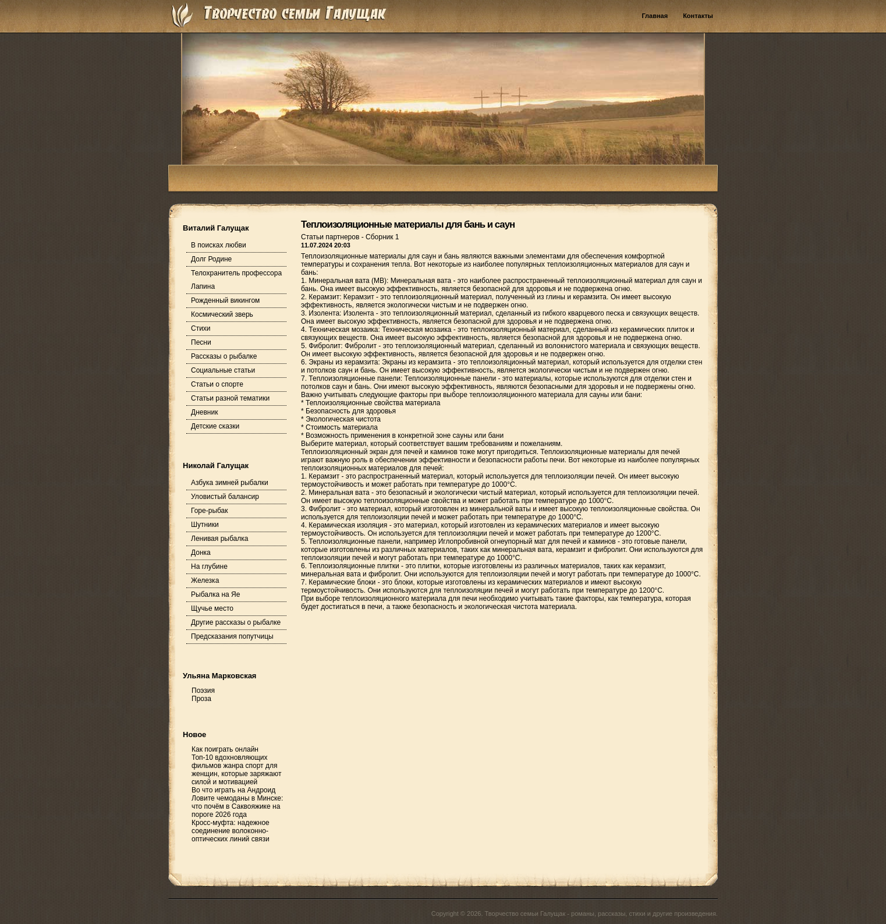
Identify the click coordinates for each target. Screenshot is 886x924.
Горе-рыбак (209, 511)
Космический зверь (222, 314)
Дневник (204, 412)
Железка (205, 580)
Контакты (698, 15)
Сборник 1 (382, 237)
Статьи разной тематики (230, 398)
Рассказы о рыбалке (224, 356)
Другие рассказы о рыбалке (236, 622)
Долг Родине (211, 259)
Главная (655, 15)
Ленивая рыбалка (219, 538)
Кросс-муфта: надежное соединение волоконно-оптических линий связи (231, 831)
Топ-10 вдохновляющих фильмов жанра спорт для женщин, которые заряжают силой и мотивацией (236, 769)
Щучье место (212, 608)
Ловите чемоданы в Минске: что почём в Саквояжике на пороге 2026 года (237, 806)
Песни (201, 342)
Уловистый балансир (225, 497)
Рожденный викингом (225, 300)
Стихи (201, 328)
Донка (201, 552)
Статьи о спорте (217, 384)
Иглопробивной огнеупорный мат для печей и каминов (527, 541)
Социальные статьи (223, 370)
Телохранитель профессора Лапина (236, 280)
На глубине (209, 566)
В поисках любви (218, 245)
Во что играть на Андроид (233, 790)
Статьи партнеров (331, 237)
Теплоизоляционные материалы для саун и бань (380, 256)
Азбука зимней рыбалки (229, 483)
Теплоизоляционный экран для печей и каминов (379, 452)
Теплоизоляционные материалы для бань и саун (408, 224)
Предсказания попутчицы (232, 636)
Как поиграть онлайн (225, 749)
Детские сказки (215, 426)
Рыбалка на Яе (215, 594)
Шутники (205, 525)
